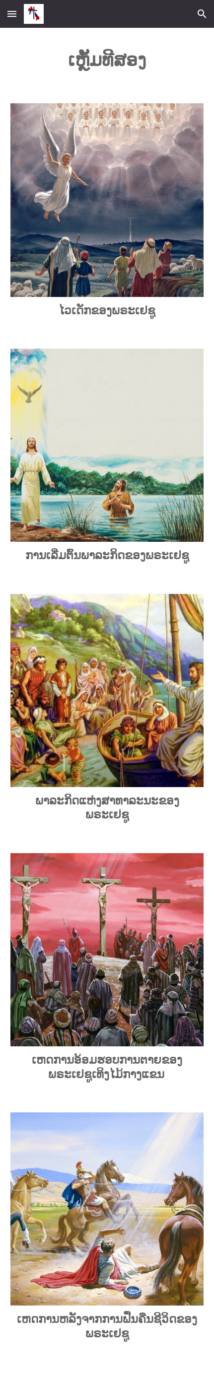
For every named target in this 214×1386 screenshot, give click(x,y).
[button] (12, 13)
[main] (107, 59)
